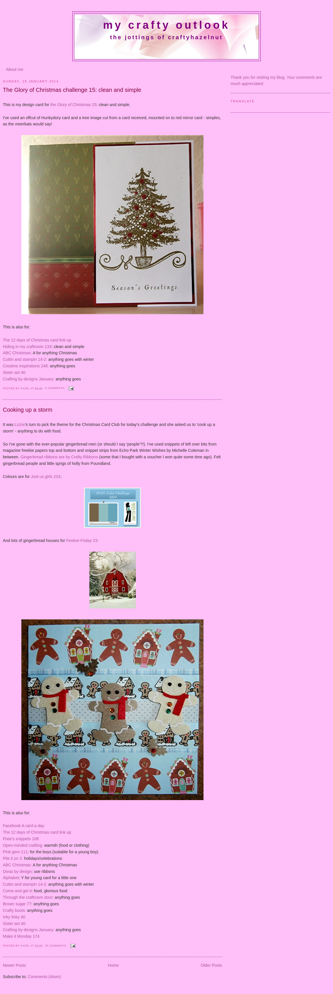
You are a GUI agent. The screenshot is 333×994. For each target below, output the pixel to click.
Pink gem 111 (15, 852)
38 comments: (56, 945)
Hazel (25, 388)
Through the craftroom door (27, 897)
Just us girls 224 (45, 476)
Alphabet (11, 877)
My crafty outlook (166, 25)
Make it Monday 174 (21, 936)
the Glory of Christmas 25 (72, 104)
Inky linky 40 (14, 917)
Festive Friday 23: (82, 540)
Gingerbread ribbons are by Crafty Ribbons (59, 457)
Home (113, 965)
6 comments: (55, 388)
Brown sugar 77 (17, 904)
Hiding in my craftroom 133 (27, 346)
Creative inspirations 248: (26, 366)
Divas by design (17, 871)
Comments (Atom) (44, 976)
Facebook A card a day (23, 825)
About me (14, 69)
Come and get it (17, 891)
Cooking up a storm (27, 410)
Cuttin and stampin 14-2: (25, 359)
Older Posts (211, 965)
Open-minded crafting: (23, 845)
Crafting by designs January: (28, 379)
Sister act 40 (14, 372)
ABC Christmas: (17, 353)
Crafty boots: (14, 910)
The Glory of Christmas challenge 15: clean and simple (72, 90)
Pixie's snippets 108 (21, 838)
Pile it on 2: (13, 858)
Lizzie (20, 424)
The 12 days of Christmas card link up (37, 340)
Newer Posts (14, 965)
